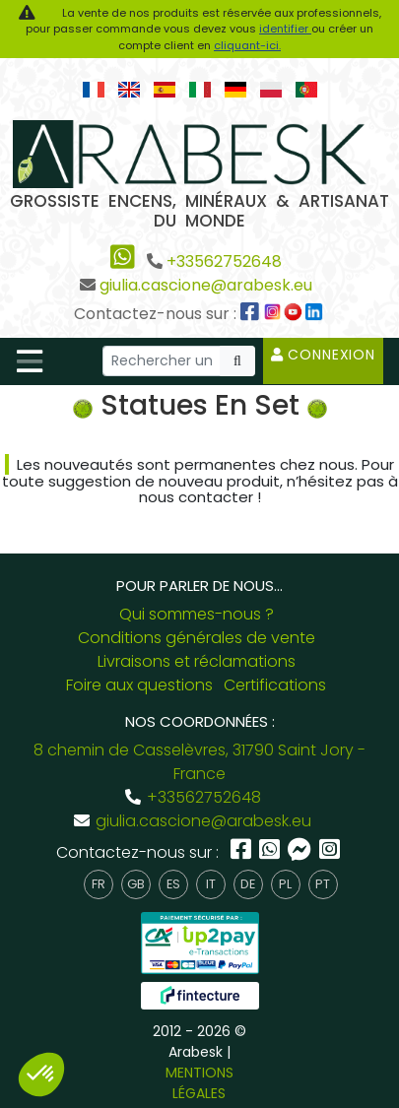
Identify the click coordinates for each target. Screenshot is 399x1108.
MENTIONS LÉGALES (199, 1083)
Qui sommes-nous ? (196, 614)
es (173, 884)
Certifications (275, 685)
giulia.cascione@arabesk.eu (206, 285)
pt (322, 884)
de (247, 884)
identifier (285, 28)
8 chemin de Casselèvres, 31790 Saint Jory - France (199, 762)
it (211, 884)
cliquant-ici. (247, 45)
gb (136, 884)
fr (98, 884)
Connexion (323, 354)
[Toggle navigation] (29, 361)
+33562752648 (224, 261)
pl (285, 884)
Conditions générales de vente (196, 637)
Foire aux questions (139, 685)
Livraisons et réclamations (197, 661)
